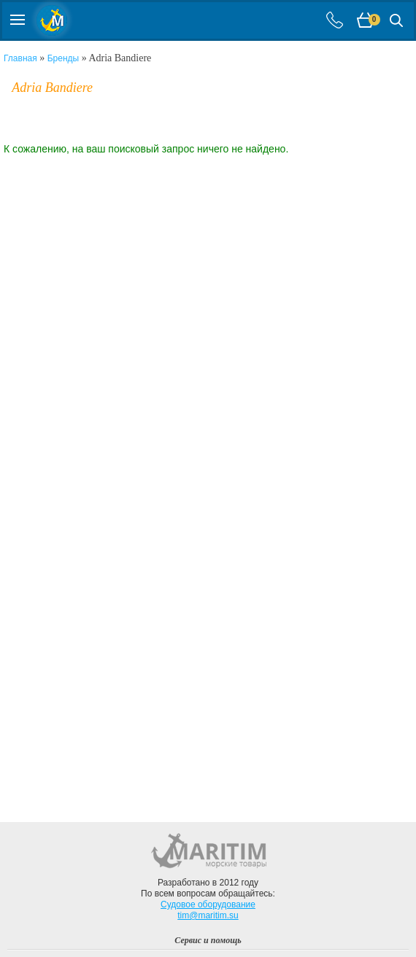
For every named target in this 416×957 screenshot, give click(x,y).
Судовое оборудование (208, 904)
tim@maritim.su (208, 915)
